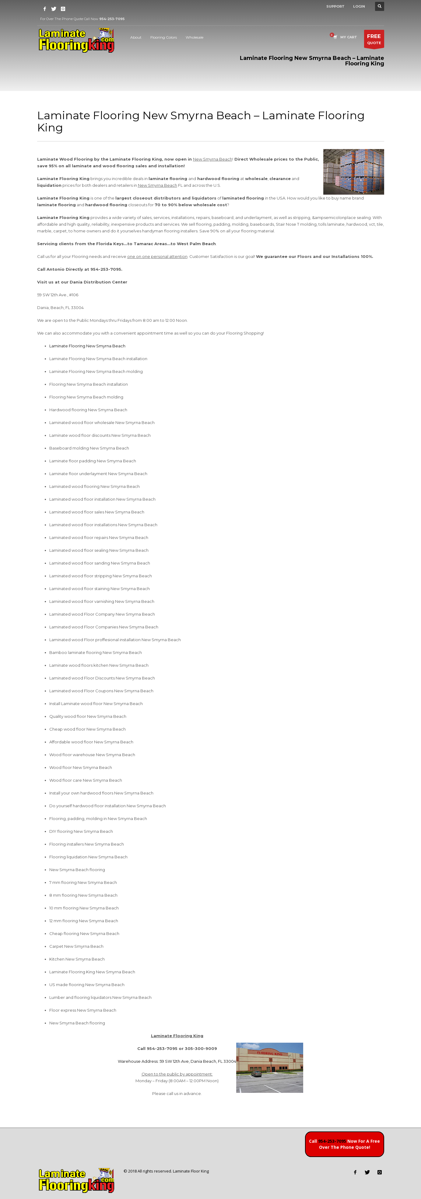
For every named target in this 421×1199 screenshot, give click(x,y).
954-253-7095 (332, 1141)
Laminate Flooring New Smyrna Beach (87, 345)
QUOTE (374, 40)
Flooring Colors (163, 37)
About (136, 37)
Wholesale (194, 37)
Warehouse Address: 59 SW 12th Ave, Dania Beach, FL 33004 (177, 1061)
